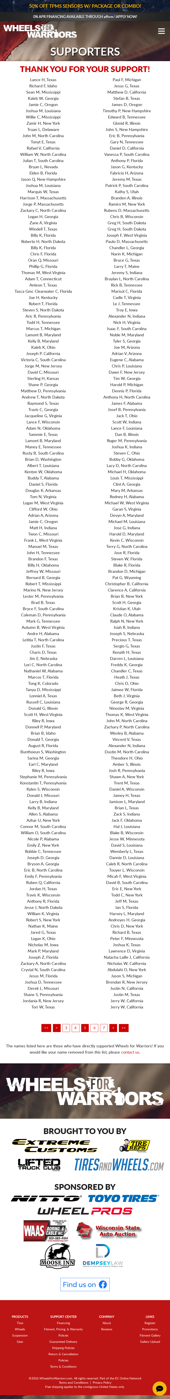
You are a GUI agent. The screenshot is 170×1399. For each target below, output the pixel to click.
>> (128, 1028)
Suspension (20, 1335)
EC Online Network (128, 1378)
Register (150, 1323)
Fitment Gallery (150, 1335)
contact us (130, 1053)
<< (41, 1028)
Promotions (150, 1329)
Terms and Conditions (73, 1383)
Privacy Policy (102, 1383)
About (106, 1323)
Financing (63, 1323)
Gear (20, 1342)
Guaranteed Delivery (63, 1342)
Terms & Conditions (63, 1367)
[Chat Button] (160, 1388)
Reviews (106, 1329)
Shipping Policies (63, 1348)
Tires (20, 1323)
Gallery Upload (150, 1342)
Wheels (20, 1329)
